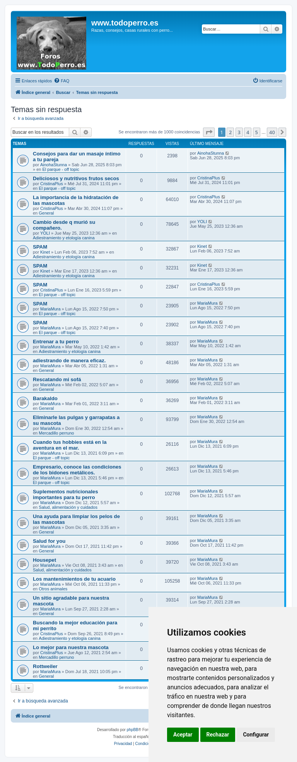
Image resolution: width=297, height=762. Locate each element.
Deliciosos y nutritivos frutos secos (76, 178)
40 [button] (272, 132)
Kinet (45, 252)
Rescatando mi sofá (57, 379)
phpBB (132, 730)
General (46, 213)
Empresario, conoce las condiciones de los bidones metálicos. (77, 470)
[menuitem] (61, 80)
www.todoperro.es (125, 23)
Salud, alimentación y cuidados (68, 507)
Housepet (44, 560)
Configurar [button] (256, 734)
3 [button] (239, 132)
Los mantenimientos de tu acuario (74, 579)
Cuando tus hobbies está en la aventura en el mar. (70, 445)
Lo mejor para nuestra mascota (71, 647)
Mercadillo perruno (56, 433)
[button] (209, 132)
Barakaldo (45, 398)
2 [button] (230, 132)
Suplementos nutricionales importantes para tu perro (65, 494)
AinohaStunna (53, 164)
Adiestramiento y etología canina (64, 237)
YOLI (45, 233)
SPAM (40, 247)
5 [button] (256, 132)
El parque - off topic (60, 169)
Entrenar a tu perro (56, 341)
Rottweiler (45, 666)
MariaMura (50, 309)
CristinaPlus (51, 183)
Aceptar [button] (183, 734)
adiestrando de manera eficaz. (69, 360)
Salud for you (49, 541)
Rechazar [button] (218, 734)
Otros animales (53, 588)
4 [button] (247, 132)
